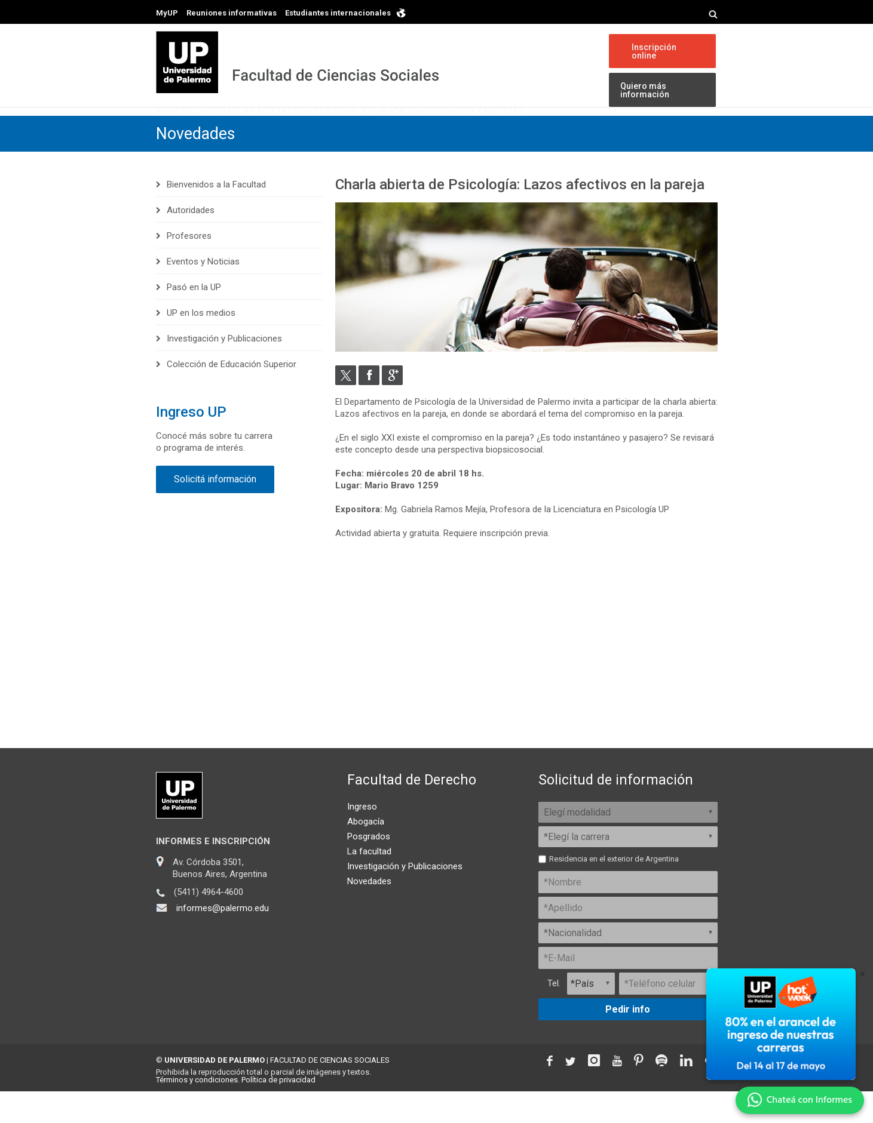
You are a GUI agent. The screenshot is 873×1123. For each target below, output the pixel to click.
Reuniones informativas (231, 13)
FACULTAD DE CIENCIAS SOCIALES (330, 1091)
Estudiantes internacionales (338, 13)
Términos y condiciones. (198, 1111)
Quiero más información (641, 91)
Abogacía (365, 853)
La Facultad (329, 130)
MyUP (167, 13)
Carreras (253, 130)
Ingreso (186, 130)
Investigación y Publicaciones (458, 130)
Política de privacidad (278, 1111)
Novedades (198, 166)
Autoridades (191, 241)
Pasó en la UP (194, 318)
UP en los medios (201, 344)
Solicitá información (215, 510)
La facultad (369, 883)
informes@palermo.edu (222, 939)
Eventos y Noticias (604, 130)
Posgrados (368, 868)
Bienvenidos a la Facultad (216, 216)
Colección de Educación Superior (231, 395)
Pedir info (627, 1041)
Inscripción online (651, 51)
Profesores (189, 267)
